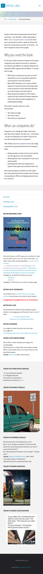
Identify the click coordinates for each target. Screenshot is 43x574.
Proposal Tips (8, 202)
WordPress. (28, 567)
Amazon (11, 280)
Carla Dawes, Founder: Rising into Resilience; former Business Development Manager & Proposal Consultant (20, 270)
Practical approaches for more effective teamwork (20, 333)
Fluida (21, 567)
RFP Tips (6, 197)
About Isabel (12, 19)
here (21, 380)
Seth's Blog (13, 355)
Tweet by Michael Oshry (17, 456)
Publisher (11, 277)
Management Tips (10, 207)
